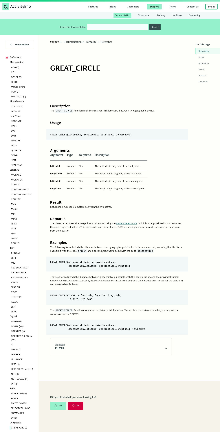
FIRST (14, 223)
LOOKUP (15, 111)
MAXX (14, 209)
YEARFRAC (16, 165)
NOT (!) (15, 373)
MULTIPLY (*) (18, 86)
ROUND (15, 243)
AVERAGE (16, 174)
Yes (58, 403)
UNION (14, 417)
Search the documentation (73, 27)
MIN (13, 213)
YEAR (14, 160)
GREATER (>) (18, 331)
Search (155, 27)
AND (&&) (16, 321)
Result (201, 69)
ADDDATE (16, 121)
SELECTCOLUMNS (20, 408)
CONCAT (15, 253)
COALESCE (16, 106)
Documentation (73, 42)
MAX (13, 204)
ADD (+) (15, 67)
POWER (15, 91)
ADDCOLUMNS (19, 393)
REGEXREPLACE (19, 277)
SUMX (14, 238)
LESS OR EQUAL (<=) (22, 369)
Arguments (203, 63)
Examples (203, 81)
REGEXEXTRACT (20, 267)
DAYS (13, 135)
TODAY (14, 155)
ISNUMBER (17, 359)
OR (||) (14, 383)
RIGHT (14, 282)
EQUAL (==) (17, 326)
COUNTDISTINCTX (21, 194)
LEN (13, 306)
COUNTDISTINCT (20, 189)
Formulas (91, 42)
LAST (13, 228)
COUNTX (15, 199)
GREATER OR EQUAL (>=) (22, 338)
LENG (14, 311)
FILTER (14, 398)
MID (13, 262)
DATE (14, 126)
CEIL (13, 72)
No (76, 403)
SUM (13, 233)
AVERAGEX (16, 179)
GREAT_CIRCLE (19, 427)
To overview (19, 44)
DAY (13, 130)
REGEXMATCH (18, 272)
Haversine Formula (126, 221)
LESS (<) (15, 364)
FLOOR (14, 82)
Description (204, 51)
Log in (211, 6)
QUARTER (16, 150)
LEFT (13, 257)
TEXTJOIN (16, 297)
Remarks (202, 75)
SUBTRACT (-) (18, 96)
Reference (13, 57)
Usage (201, 57)
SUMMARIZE (17, 413)
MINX (14, 218)
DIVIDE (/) (16, 77)
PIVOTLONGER (19, 403)
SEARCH (15, 287)
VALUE (14, 301)
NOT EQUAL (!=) (19, 378)
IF (12, 344)
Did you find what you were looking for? (73, 395)
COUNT (15, 184)
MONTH (15, 140)
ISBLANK (15, 349)
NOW (14, 145)
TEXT (14, 292)
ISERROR (15, 354)
